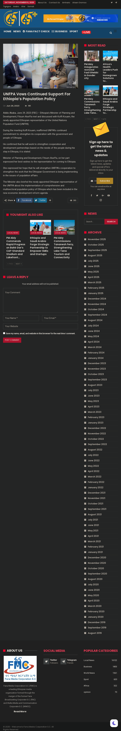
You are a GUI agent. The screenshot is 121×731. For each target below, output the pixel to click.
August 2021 (95, 510)
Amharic (66, 2)
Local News (12, 229)
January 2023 (95, 419)
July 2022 (93, 451)
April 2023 (93, 402)
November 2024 (97, 300)
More (75, 2)
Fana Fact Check (36, 27)
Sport (73, 27)
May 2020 (93, 591)
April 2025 (93, 273)
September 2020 (97, 570)
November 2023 (97, 365)
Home (7, 27)
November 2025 (97, 235)
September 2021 (97, 505)
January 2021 (95, 548)
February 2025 (96, 284)
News (17, 27)
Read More (20, 707)
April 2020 (93, 596)
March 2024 (95, 343)
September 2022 (97, 440)
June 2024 (94, 327)
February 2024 (96, 348)
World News (89, 669)
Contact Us (54, 2)
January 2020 (96, 613)
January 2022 (95, 483)
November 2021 (96, 494)
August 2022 (95, 445)
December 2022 (97, 424)
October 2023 (96, 370)
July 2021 (93, 516)
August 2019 (95, 629)
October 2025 (96, 241)
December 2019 (96, 618)
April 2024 (93, 338)
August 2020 (95, 575)
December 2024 (97, 295)
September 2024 (97, 311)
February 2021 (96, 543)
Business (59, 27)
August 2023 (95, 381)
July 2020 (93, 580)
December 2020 (97, 553)
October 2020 (96, 564)
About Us (42, 2)
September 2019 (97, 623)
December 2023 (97, 359)
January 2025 (95, 289)
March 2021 (94, 537)
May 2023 (93, 397)
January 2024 (96, 354)
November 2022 (97, 429)
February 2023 (96, 413)
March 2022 (94, 472)
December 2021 (96, 489)
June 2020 (94, 586)
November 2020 (97, 559)
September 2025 (97, 246)
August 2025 (95, 251)
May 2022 (93, 462)
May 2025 (93, 268)
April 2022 (93, 467)
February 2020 (96, 607)
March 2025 (94, 278)
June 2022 (93, 456)
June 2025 (93, 262)
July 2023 (93, 386)
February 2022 (96, 478)
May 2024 (93, 332)
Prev (10, 260)
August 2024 (95, 316)
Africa (86, 682)
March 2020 (95, 602)
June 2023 (93, 392)
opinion (87, 688)
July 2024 (93, 321)
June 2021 (93, 521)
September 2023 (97, 375)
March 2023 (94, 408)
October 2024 (96, 305)
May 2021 (93, 526)
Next (19, 260)
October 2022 (96, 435)
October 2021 (95, 499)
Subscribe (105, 177)
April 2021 (93, 532)
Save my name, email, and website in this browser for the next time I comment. (40, 330)
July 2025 (93, 257)
